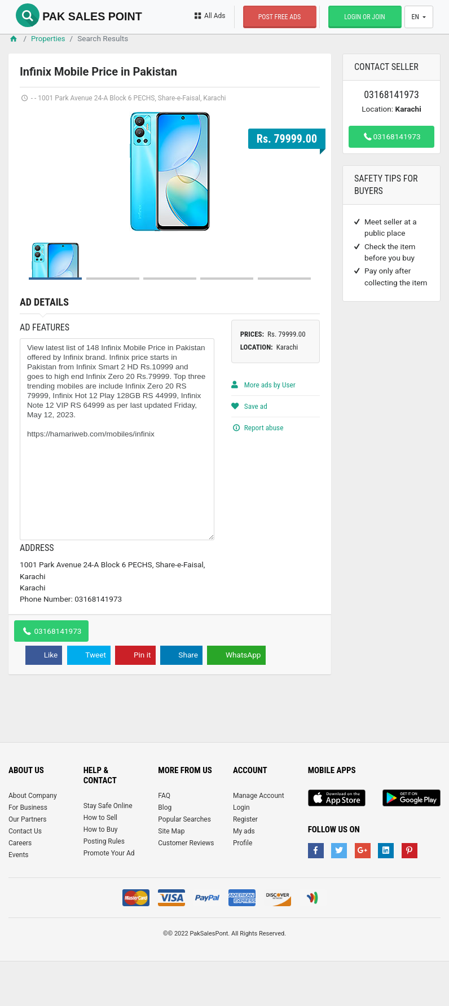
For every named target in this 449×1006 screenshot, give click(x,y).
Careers (20, 887)
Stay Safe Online (108, 850)
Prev (34, 171)
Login (241, 851)
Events (18, 899)
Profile (242, 887)
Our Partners (27, 863)
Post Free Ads (277, 17)
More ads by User (264, 429)
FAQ (164, 840)
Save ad (249, 450)
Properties (49, 38)
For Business (27, 851)
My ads (244, 875)
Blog (164, 851)
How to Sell (100, 862)
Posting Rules (104, 885)
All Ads (207, 16)
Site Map (171, 875)
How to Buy (100, 873)
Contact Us (25, 875)
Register (245, 863)
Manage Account (258, 840)
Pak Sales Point (81, 16)
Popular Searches (184, 863)
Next (305, 171)
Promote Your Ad (109, 897)
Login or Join (363, 17)
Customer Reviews (186, 887)
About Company (32, 840)
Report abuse (257, 470)
